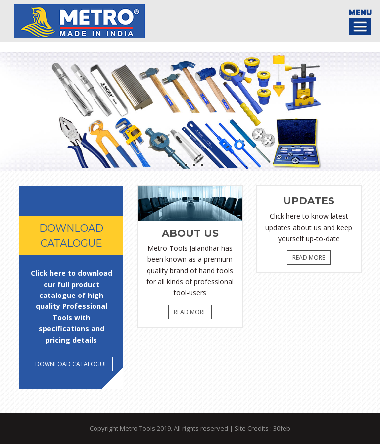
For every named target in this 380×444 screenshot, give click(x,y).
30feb (281, 428)
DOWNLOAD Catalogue (71, 364)
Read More (190, 312)
